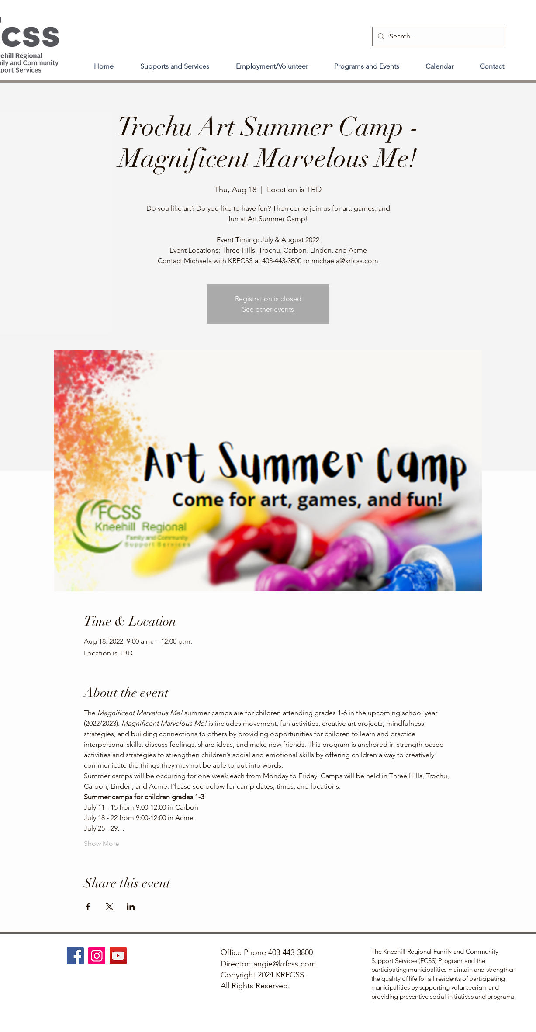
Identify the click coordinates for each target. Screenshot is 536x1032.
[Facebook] (75, 955)
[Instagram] (96, 955)
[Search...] (438, 36)
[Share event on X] (109, 906)
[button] (175, 62)
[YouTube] (118, 955)
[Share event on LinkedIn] (131, 906)
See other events (268, 309)
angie (263, 964)
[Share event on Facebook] (88, 906)
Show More (101, 843)
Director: (237, 964)
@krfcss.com (294, 964)
